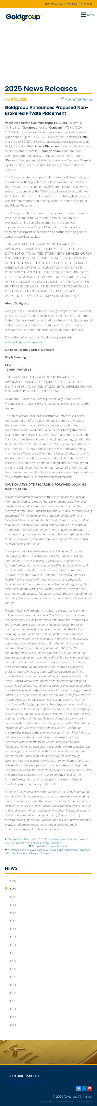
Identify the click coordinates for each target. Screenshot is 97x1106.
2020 (10, 928)
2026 (10, 880)
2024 (10, 896)
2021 (10, 920)
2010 (10, 1009)
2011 (10, 1001)
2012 (10, 993)
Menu (88, 15)
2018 (10, 944)
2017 (10, 952)
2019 (10, 936)
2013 (10, 985)
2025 (10, 888)
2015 (10, 968)
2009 (10, 1017)
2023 (10, 904)
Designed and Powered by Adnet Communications (66, 1101)
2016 (10, 960)
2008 (10, 1025)
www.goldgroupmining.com (23, 342)
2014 (10, 976)
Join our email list (24, 1076)
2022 (10, 912)
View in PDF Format (78, 99)
